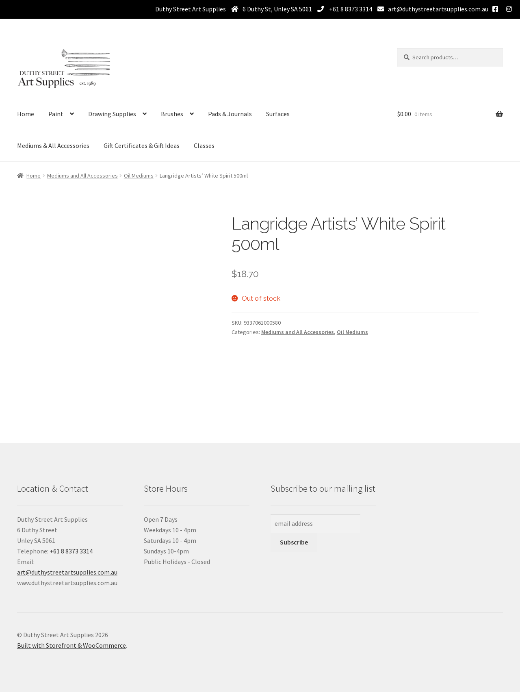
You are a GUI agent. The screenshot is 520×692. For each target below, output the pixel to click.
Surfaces (278, 114)
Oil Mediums (139, 175)
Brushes (172, 114)
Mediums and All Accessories (82, 175)
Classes (204, 145)
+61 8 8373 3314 (350, 9)
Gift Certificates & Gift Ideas (142, 145)
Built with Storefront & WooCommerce (71, 645)
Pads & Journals (230, 114)
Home (25, 114)
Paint (55, 114)
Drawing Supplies (112, 114)
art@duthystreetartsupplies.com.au (438, 9)
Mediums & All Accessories (53, 145)
